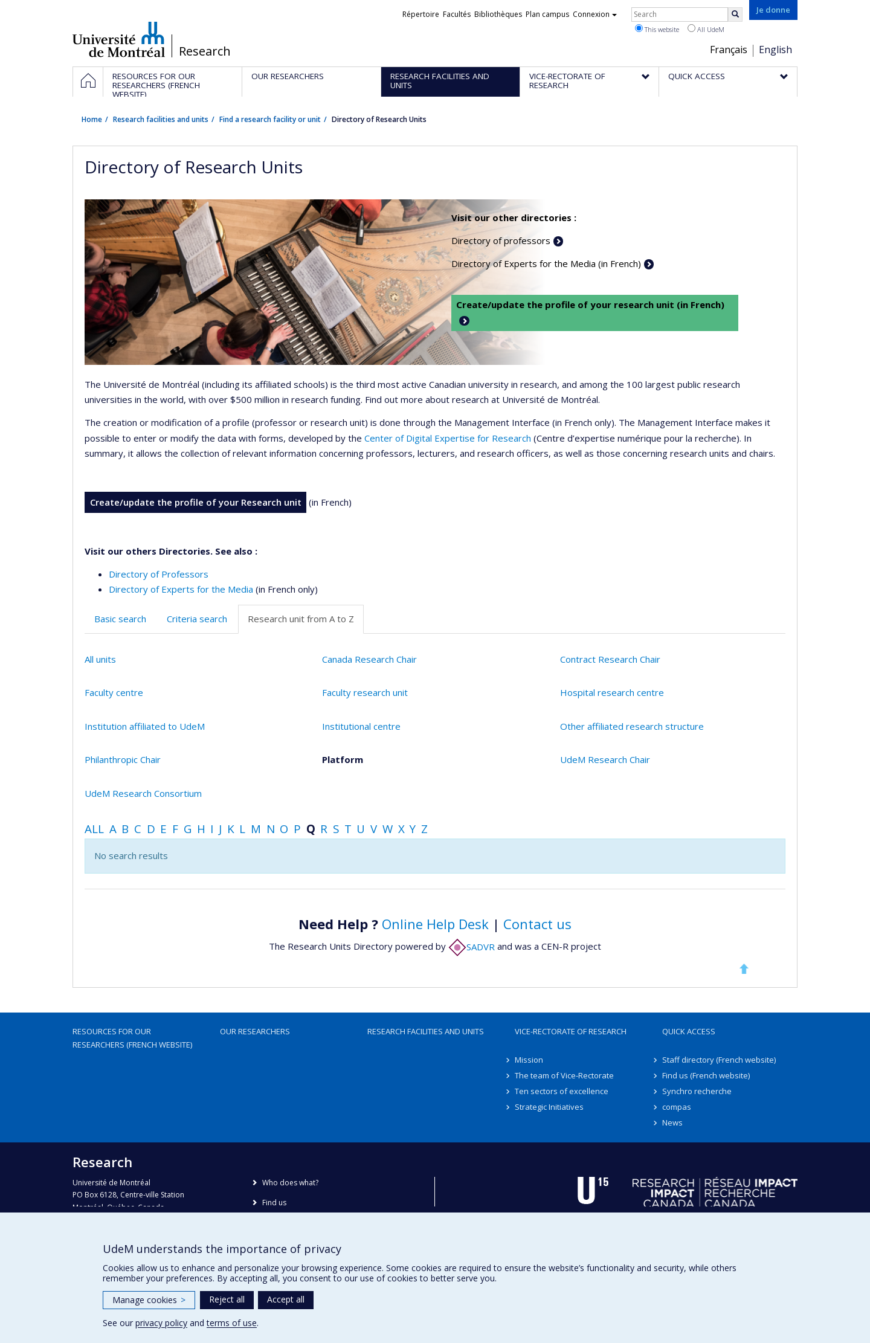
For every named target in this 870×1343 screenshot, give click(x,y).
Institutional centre (361, 726)
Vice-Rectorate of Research (571, 1031)
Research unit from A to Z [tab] (301, 619)
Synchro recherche (697, 1091)
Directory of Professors (158, 574)
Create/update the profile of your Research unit (195, 502)
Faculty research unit (365, 692)
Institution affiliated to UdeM (145, 726)
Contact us (537, 924)
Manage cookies (148, 1300)
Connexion (595, 14)
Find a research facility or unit (270, 119)
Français (728, 49)
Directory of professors (500, 240)
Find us (274, 1202)
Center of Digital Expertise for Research (447, 438)
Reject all (227, 1299)
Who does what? (290, 1182)
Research (205, 51)
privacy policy (161, 1323)
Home (92, 119)
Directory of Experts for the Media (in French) (546, 263)
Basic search (120, 619)
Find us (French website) (706, 1075)
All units (100, 659)
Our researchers (255, 1031)
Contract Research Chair (610, 659)
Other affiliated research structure (632, 726)
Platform (342, 759)
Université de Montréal (118, 39)
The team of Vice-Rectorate (564, 1075)
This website (657, 29)
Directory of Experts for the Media (181, 589)
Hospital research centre (612, 692)
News (672, 1122)
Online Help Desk (435, 924)
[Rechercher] (735, 14)
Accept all (285, 1299)
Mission (529, 1059)
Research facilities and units (160, 119)
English (775, 49)
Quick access (688, 1031)
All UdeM (706, 29)
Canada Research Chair (369, 659)
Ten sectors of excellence (561, 1091)
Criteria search (197, 619)
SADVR (471, 947)
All (94, 828)
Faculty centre (114, 692)
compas (676, 1106)
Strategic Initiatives (549, 1106)
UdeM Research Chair (605, 759)
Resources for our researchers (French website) (132, 1038)
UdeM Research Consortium (143, 793)
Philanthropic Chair (123, 759)
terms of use (232, 1323)
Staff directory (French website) (719, 1059)
